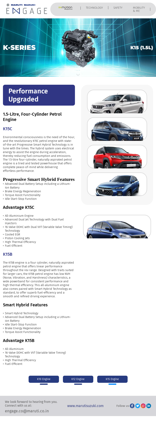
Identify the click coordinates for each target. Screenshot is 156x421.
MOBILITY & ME (139, 9)
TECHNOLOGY (94, 7)
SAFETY (117, 7)
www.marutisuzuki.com (85, 406)
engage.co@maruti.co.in (27, 411)
